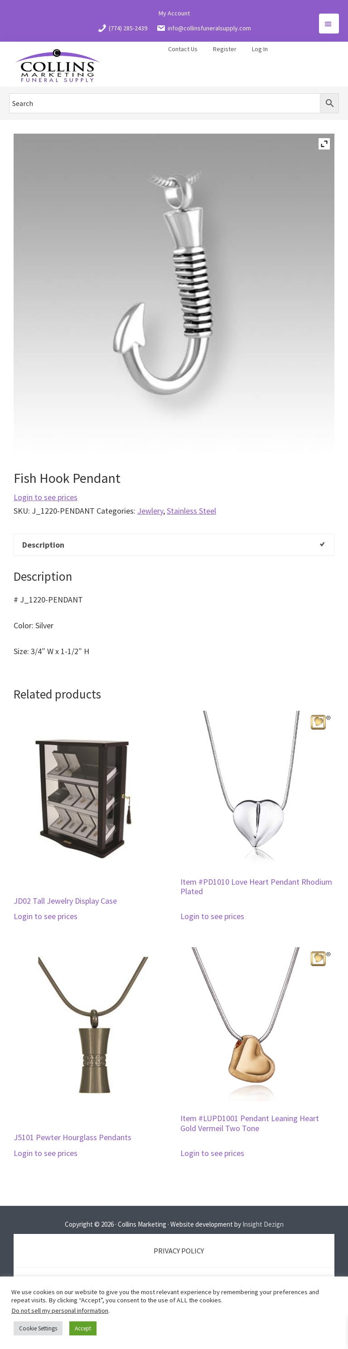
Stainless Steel (191, 511)
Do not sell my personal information (59, 1310)
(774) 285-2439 (122, 28)
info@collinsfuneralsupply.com (203, 28)
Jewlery (150, 511)
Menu (329, 24)
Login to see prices (45, 497)
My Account (174, 13)
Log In (260, 49)
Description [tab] (43, 545)
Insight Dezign (263, 1224)
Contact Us (183, 49)
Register (225, 49)
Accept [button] (83, 1328)
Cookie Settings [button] (38, 1328)
